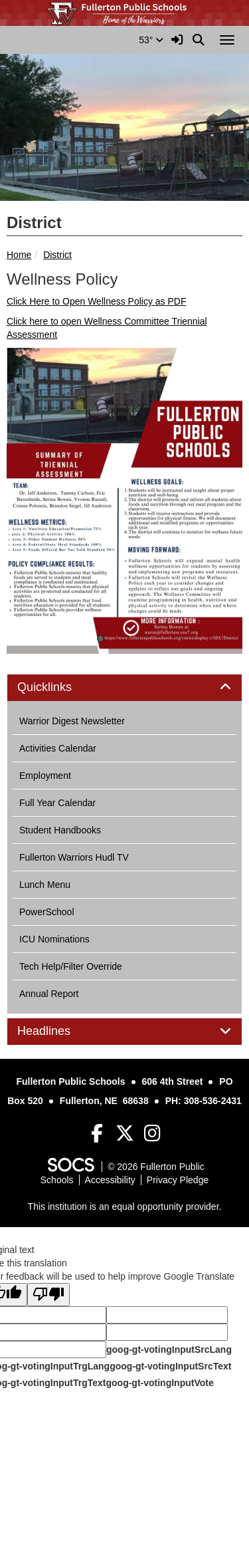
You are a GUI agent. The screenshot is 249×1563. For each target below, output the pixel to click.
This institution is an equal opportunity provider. (125, 1206)
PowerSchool (46, 912)
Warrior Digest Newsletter (72, 721)
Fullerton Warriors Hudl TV (74, 857)
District (57, 254)
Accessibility (110, 1180)
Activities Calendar (57, 748)
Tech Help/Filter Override (70, 966)
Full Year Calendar (57, 802)
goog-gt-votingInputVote (159, 1382)
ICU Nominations (54, 939)
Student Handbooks (60, 830)
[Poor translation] (48, 1294)
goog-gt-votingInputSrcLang (169, 1349)
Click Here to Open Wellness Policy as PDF (97, 301)
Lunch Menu (44, 884)
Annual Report (49, 993)
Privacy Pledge (177, 1180)
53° (151, 40)
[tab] (124, 687)
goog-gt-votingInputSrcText (170, 1366)
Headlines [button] (58, 1031)
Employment (45, 775)
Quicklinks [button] (59, 687)
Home (19, 254)
